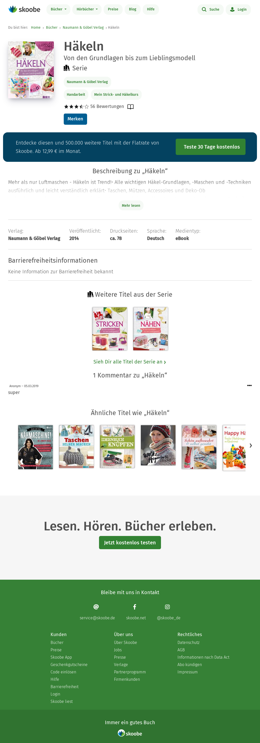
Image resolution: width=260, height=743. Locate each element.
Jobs (118, 649)
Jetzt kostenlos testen (130, 543)
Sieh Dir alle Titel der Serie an (130, 362)
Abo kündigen (189, 664)
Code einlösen (63, 672)
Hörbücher (86, 9)
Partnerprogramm (130, 672)
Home (36, 27)
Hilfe (151, 9)
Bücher (57, 9)
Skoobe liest (62, 701)
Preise (113, 9)
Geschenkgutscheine (69, 664)
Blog (132, 9)
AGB (181, 649)
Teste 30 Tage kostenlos (212, 147)
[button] (251, 445)
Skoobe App (61, 657)
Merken (75, 119)
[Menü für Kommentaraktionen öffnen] (249, 385)
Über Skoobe (125, 642)
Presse (120, 657)
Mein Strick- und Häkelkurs (116, 94)
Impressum (187, 672)
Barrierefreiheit (64, 686)
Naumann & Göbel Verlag (83, 27)
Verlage (121, 664)
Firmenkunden (127, 679)
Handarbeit (76, 94)
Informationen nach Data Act (203, 657)
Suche (210, 9)
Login (238, 9)
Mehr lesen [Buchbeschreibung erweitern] (131, 205)
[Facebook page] (136, 612)
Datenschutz (188, 642)
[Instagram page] (169, 612)
